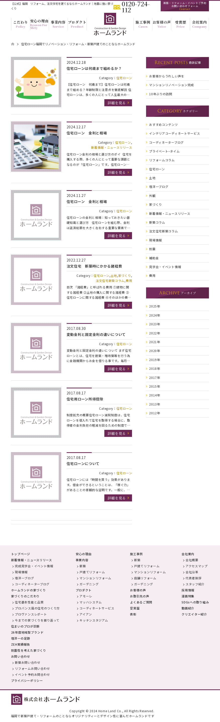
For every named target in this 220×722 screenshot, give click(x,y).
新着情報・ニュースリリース (111, 147)
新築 (82, 566)
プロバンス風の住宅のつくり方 (37, 608)
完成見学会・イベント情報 (34, 566)
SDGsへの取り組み (195, 602)
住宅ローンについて (83, 463)
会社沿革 (192, 572)
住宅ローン (124, 78)
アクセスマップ (197, 566)
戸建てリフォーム (92, 572)
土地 (114, 275)
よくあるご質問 (141, 602)
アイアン (85, 614)
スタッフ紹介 (195, 584)
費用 (129, 280)
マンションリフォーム (95, 578)
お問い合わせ (20, 656)
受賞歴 (135, 608)
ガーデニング (89, 584)
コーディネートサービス (96, 608)
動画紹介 (188, 608)
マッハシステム (90, 602)
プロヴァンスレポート (31, 614)
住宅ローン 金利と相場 (87, 132)
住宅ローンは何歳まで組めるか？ (94, 68)
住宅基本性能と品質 (29, 602)
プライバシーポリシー (27, 680)
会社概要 (192, 560)
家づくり (124, 275)
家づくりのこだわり (25, 596)
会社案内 (188, 554)
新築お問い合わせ (27, 662)
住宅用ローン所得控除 (85, 398)
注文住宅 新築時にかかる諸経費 (94, 266)
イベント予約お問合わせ (32, 674)
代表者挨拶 (194, 578)
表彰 (133, 614)
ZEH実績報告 (20, 644)
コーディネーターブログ (32, 584)
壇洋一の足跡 (20, 638)
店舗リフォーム (145, 578)
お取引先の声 (139, 596)
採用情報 (188, 590)
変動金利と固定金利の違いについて (96, 334)
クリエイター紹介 (194, 614)
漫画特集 (188, 596)
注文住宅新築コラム (110, 280)
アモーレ (85, 596)
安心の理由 (84, 554)
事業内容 (82, 560)
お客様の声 (138, 590)
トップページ (20, 554)
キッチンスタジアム (93, 620)
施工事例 (136, 554)
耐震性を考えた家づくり (28, 650)
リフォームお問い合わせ (32, 668)
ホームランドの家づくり (28, 590)
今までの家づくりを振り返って (37, 620)
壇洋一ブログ (24, 578)
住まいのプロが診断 (25, 626)
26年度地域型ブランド (27, 632)
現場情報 (21, 572)
